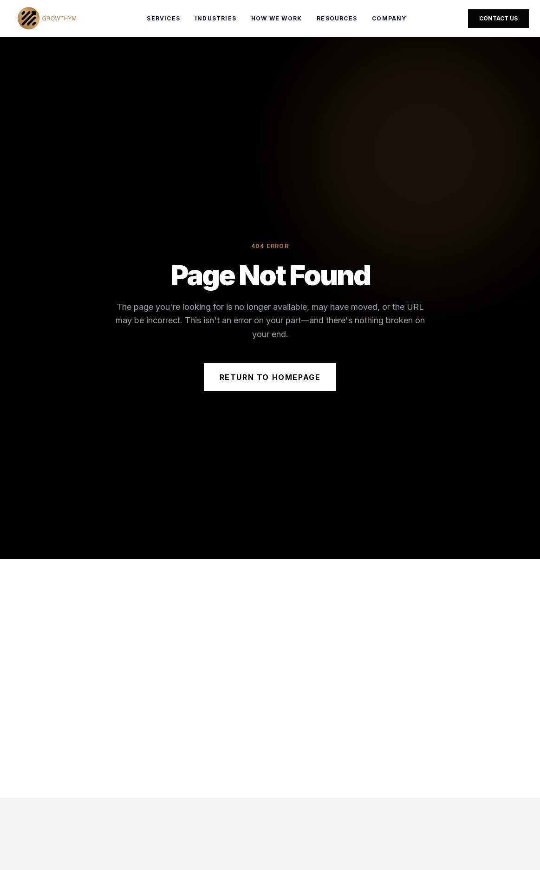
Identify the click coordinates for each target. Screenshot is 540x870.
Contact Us (498, 18)
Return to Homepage (270, 377)
